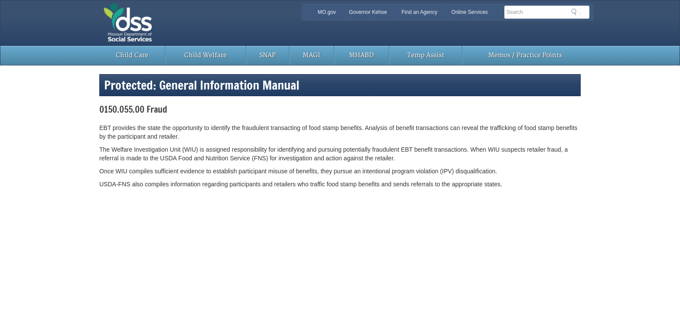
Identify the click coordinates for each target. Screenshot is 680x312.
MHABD (361, 55)
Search (576, 11)
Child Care (132, 55)
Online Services (469, 12)
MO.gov (327, 12)
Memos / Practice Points (525, 55)
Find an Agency (420, 12)
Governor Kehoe (368, 12)
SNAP (267, 55)
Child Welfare (205, 55)
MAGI (311, 55)
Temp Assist (426, 55)
